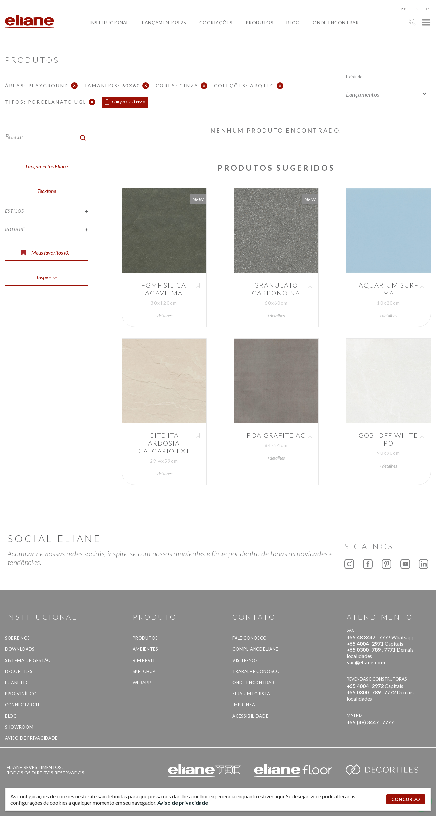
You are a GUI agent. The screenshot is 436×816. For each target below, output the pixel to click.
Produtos (260, 22)
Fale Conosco (249, 638)
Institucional (109, 22)
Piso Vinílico (21, 693)
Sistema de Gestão (28, 660)
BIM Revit (144, 660)
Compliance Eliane (255, 649)
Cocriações (216, 22)
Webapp (142, 682)
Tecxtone (46, 191)
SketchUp (144, 671)
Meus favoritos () (45, 252)
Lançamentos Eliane (47, 166)
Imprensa (243, 704)
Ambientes (145, 649)
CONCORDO (405, 799)
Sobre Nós (17, 638)
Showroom (19, 727)
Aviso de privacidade (31, 738)
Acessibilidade (250, 715)
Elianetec (17, 682)
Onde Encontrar (336, 22)
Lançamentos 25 (164, 22)
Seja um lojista (251, 693)
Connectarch (22, 704)
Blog (293, 22)
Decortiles (19, 671)
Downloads (20, 649)
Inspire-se (47, 277)
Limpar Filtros (129, 101)
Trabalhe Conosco (256, 671)
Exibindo (354, 76)
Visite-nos (245, 660)
